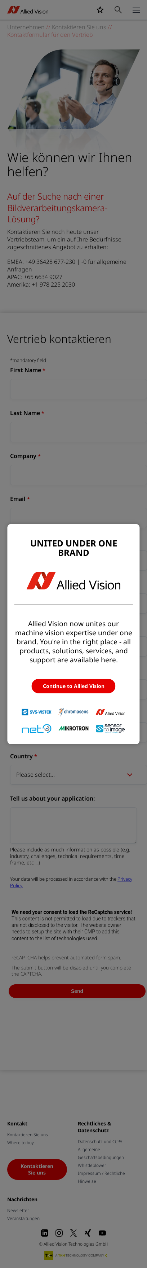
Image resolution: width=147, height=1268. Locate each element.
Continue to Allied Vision (73, 686)
